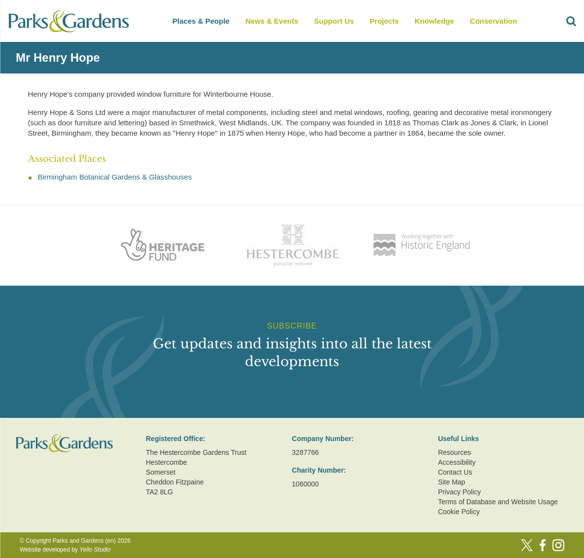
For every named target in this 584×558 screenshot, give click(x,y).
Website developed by (65, 549)
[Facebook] (543, 545)
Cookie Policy (459, 512)
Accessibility (457, 462)
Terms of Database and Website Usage (498, 502)
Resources (454, 452)
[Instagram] (558, 545)
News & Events (272, 21)
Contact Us (455, 472)
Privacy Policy (459, 492)
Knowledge (434, 21)
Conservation (493, 21)
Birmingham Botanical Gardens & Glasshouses (115, 177)
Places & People (201, 21)
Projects (384, 21)
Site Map (451, 482)
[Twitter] (527, 545)
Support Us (334, 21)
